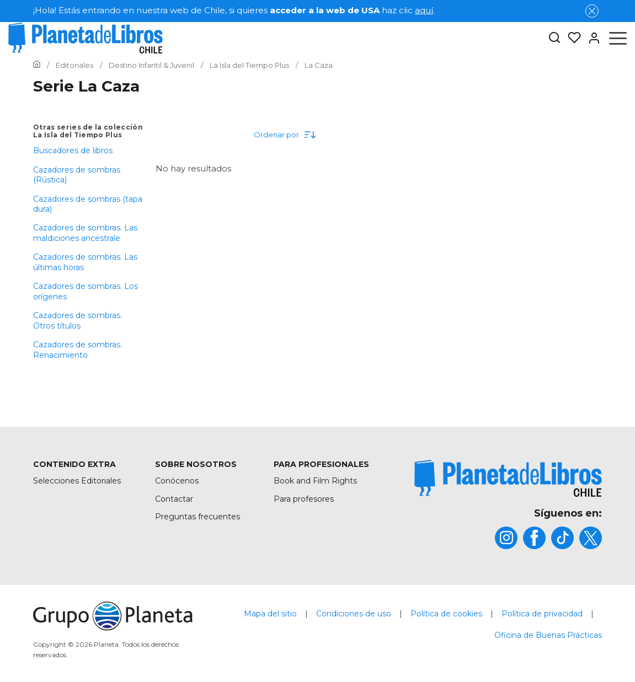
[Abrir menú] (618, 38)
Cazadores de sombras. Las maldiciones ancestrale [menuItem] (85, 233)
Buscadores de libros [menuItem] (73, 150)
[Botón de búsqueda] (554, 38)
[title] (508, 478)
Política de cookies (446, 614)
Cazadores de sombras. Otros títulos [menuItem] (77, 320)
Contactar (174, 499)
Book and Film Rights (315, 481)
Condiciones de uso (353, 614)
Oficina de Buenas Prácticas (548, 635)
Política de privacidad (542, 614)
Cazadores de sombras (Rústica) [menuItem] (76, 175)
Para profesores (304, 499)
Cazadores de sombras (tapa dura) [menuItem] (87, 204)
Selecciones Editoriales (77, 481)
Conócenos (177, 481)
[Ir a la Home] (36, 65)
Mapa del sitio (270, 614)
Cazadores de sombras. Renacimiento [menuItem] (77, 349)
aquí (424, 10)
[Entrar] (591, 38)
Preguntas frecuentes (197, 517)
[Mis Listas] (571, 38)
